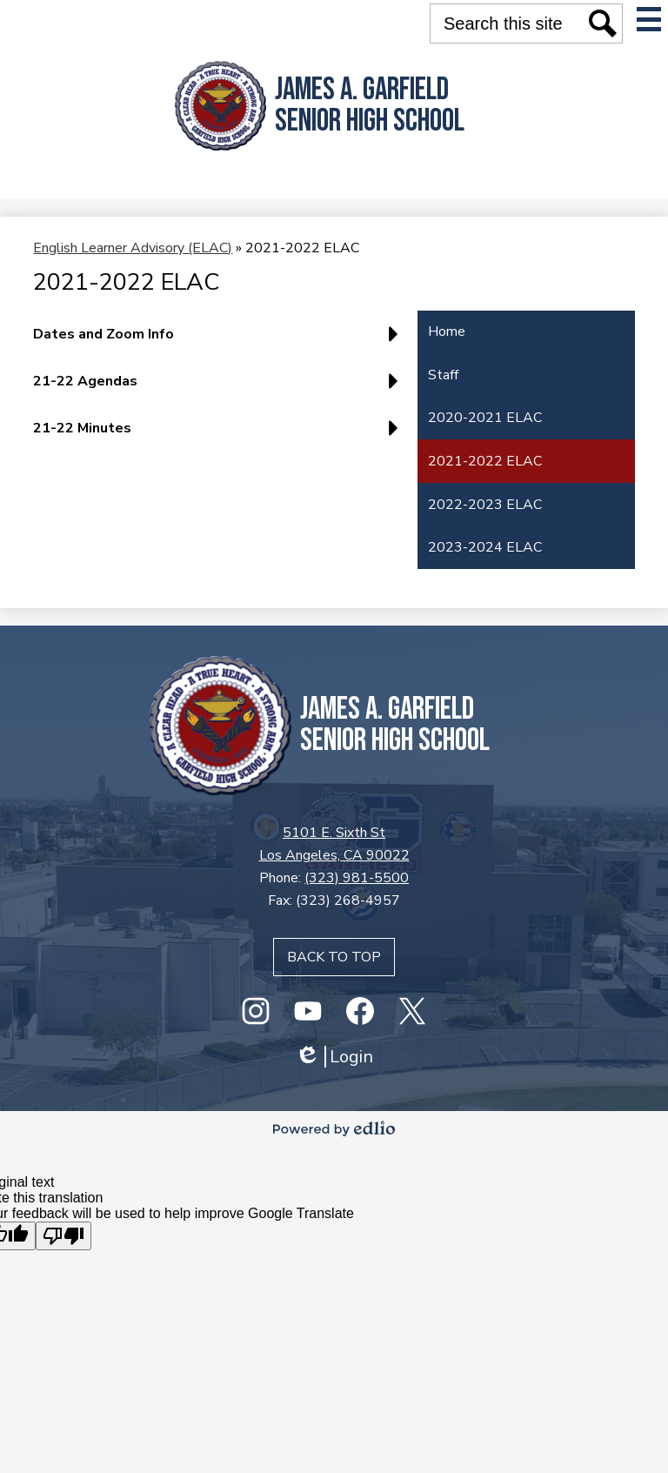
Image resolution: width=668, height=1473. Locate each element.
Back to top (334, 957)
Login (334, 1057)
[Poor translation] (63, 1236)
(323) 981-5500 (356, 877)
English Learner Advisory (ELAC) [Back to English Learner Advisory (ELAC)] (132, 248)
